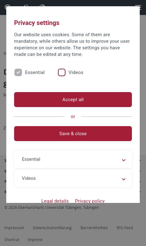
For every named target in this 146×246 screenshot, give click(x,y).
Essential (35, 72)
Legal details (55, 201)
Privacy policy (90, 201)
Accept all (73, 99)
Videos (76, 72)
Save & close (72, 133)
